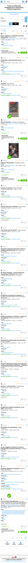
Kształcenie (4, 304)
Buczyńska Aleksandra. (7, 323)
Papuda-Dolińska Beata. (7, 278)
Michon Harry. (14, 256)
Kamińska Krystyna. (6, 347)
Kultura (3, 172)
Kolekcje (11, 25)
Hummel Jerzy (8, 511)
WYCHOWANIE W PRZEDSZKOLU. (19, 354)
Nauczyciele (10, 304)
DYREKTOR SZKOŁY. (16, 239)
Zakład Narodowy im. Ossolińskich (12, 123)
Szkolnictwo (9, 93)
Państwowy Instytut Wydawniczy (13, 38)
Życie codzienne (9, 45)
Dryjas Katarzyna (7, 474)
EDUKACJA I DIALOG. (16, 73)
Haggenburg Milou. (6, 256)
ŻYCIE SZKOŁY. (14, 376)
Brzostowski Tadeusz (19, 510)
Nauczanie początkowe (19, 71)
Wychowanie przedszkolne (7, 71)
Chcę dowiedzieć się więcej (7, 560)
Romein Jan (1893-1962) (7, 510)
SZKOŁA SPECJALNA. (16, 285)
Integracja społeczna (6, 261)
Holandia (4, 45)
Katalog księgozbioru (14, 14)
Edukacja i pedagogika (7, 487)
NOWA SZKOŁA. (14, 395)
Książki (3, 516)
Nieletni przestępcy (6, 328)
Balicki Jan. (4, 127)
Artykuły (3, 68)
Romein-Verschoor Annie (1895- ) (18, 513)
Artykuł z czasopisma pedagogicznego (10, 484)
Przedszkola (4, 479)
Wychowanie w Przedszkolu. (17, 488)
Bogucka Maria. (11, 127)
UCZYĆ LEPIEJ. (14, 437)
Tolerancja (4, 216)
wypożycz (24, 52)
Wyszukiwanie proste (4, 25)
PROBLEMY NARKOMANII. (17, 196)
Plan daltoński (17, 482)
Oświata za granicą (6, 374)
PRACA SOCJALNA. (15, 262)
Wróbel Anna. (16, 474)
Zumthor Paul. (5, 43)
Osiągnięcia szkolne (6, 457)
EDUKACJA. (13, 458)
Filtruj (4, 31)
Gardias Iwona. (5, 66)
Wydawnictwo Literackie (10, 165)
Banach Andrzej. (11, 169)
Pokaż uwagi (4, 397)
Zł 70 (3, 521)
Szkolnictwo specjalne (6, 283)
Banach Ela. (4, 169)
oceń (26, 33)
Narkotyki (8, 195)
